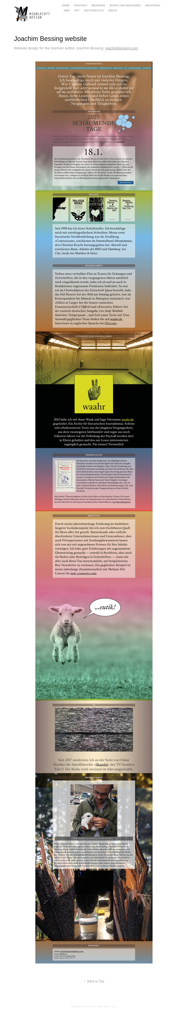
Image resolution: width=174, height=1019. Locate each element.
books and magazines (125, 5)
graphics (80, 5)
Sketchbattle (94, 10)
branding (98, 5)
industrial (153, 5)
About (112, 10)
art (76, 10)
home (66, 5)
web (67, 10)
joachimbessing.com (121, 48)
